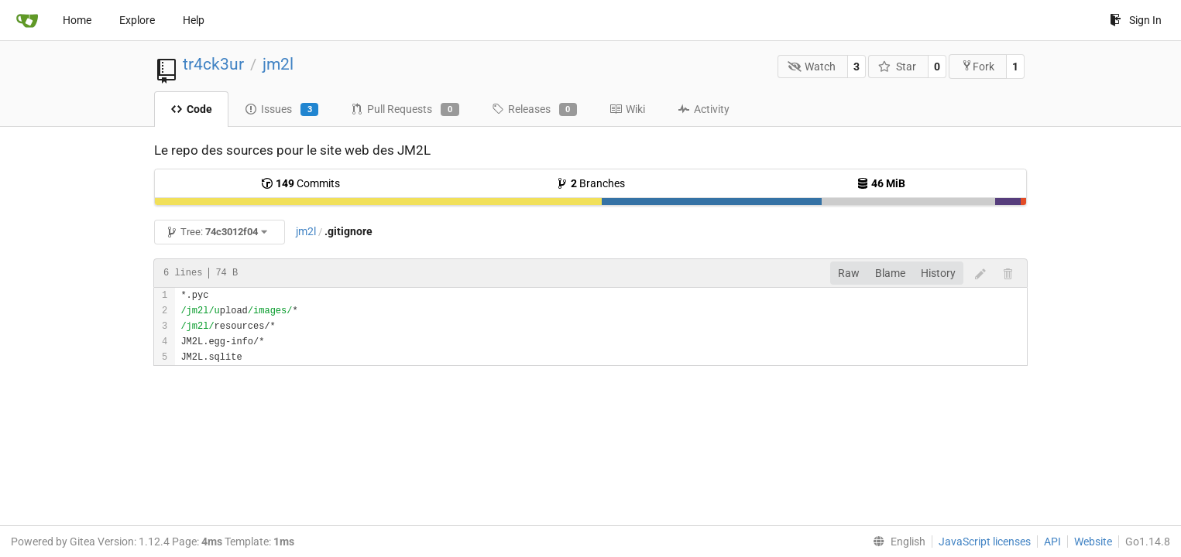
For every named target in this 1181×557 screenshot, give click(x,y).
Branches (590, 183)
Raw (849, 273)
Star (897, 66)
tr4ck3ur (213, 64)
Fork (977, 66)
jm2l (278, 64)
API (1052, 541)
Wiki (627, 109)
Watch (812, 66)
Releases (534, 110)
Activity (704, 109)
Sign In (1135, 20)
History (938, 273)
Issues (281, 110)
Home (77, 20)
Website (1093, 541)
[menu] (896, 541)
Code (191, 109)
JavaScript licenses (985, 541)
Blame (890, 273)
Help (193, 20)
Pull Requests (404, 110)
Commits (300, 183)
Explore (137, 20)
